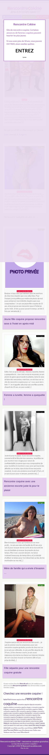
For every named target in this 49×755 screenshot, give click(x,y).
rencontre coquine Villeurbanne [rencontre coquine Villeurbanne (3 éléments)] (30, 719)
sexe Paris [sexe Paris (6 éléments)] (37, 728)
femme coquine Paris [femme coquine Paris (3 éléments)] (18, 699)
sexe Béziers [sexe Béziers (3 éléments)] (31, 723)
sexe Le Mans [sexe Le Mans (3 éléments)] (23, 725)
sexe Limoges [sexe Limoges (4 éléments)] (40, 725)
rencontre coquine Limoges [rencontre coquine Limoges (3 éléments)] (28, 711)
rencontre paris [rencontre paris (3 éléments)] (9, 721)
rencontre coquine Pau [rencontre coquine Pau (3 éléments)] (32, 715)
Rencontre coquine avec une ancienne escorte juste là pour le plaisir (21, 486)
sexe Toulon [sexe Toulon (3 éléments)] (33, 730)
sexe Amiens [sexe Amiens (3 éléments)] (26, 721)
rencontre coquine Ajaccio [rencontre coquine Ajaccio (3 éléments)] (25, 704)
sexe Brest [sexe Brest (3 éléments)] (23, 723)
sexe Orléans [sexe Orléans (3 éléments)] (28, 728)
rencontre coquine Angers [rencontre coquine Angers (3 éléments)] (23, 707)
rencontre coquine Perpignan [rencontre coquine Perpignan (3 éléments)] (13, 717)
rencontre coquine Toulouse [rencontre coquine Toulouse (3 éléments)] (32, 717)
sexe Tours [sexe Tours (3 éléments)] (13, 732)
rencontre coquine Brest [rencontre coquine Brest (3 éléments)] (17, 709)
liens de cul (24, 683)
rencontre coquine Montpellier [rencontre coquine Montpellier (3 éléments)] (22, 713)
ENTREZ (24, 50)
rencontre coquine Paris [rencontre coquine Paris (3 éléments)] (17, 715)
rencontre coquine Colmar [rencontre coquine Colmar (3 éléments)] (34, 709)
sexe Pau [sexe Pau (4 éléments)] (7, 730)
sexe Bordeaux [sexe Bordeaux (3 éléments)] (14, 723)
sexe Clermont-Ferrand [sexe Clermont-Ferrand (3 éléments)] (11, 725)
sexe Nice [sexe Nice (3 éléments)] (21, 728)
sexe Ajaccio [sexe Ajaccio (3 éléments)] (18, 721)
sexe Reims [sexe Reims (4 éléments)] (14, 730)
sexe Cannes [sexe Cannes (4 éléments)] (40, 723)
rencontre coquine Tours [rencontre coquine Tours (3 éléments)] (12, 719)
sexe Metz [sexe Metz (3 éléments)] (14, 728)
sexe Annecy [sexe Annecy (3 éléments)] (35, 721)
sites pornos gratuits (19, 685)
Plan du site (24, 748)
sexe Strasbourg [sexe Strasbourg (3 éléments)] (24, 730)
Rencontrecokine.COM (10, 741)
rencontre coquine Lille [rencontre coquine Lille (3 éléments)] (11, 711)
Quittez (24, 57)
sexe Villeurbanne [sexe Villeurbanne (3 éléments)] (23, 732)
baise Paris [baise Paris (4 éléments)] (7, 699)
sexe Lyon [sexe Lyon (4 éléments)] (7, 728)
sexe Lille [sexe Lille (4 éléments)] (32, 725)
